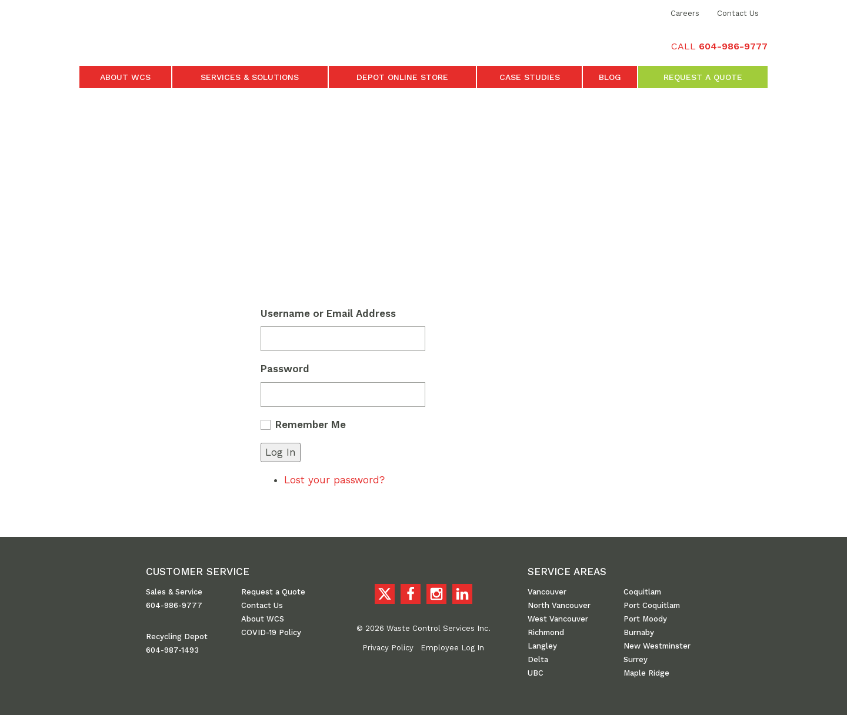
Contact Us (738, 13)
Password (285, 369)
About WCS (125, 77)
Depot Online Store (402, 77)
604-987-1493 (172, 650)
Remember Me (310, 424)
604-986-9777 (174, 605)
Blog (610, 77)
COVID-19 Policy (271, 632)
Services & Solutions (250, 77)
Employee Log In (452, 647)
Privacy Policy (388, 647)
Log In (280, 452)
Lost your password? (334, 480)
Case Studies (529, 77)
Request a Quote (702, 77)
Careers (685, 13)
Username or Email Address (328, 313)
